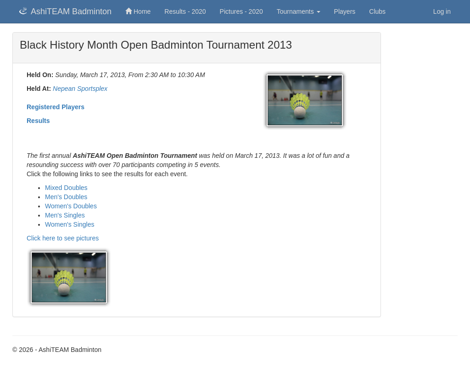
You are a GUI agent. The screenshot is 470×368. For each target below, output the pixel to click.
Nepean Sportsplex (80, 88)
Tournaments (298, 11)
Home (138, 11)
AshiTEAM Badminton (65, 11)
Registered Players (55, 107)
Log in (442, 11)
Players (345, 11)
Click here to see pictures (63, 238)
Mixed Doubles (66, 187)
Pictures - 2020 (241, 11)
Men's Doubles (66, 197)
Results (38, 120)
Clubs (377, 11)
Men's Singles (65, 215)
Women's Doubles (71, 206)
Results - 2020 (185, 11)
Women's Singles (69, 224)
